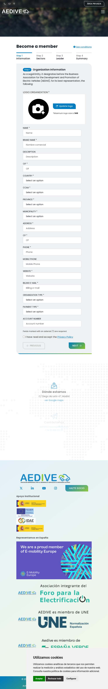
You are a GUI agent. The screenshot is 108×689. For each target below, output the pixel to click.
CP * (25, 235)
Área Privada (94, 3)
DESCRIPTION (29, 151)
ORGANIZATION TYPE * (33, 295)
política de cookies (61, 671)
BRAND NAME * (30, 140)
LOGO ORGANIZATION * (36, 92)
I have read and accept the (48, 337)
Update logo (64, 106)
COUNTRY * (28, 175)
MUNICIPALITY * (30, 211)
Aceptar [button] (39, 678)
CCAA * (26, 187)
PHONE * (27, 247)
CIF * (25, 163)
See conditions (82, 46)
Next (76, 345)
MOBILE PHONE (30, 259)
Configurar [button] (71, 678)
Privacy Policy (65, 337)
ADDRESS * (28, 223)
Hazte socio (77, 488)
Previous (34, 345)
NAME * (26, 128)
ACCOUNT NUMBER (32, 318)
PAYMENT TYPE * (30, 307)
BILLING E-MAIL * (30, 283)
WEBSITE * (27, 271)
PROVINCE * (28, 199)
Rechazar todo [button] (54, 678)
